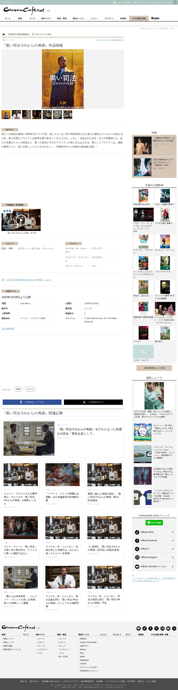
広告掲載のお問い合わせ (50, 681)
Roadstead (84, 660)
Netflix (82, 657)
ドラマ (30, 389)
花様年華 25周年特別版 (143, 317)
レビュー (94, 18)
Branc (155, 18)
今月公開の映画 (139, 18)
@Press (140, 681)
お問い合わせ (34, 681)
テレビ (32, 18)
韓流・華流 (62, 18)
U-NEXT (83, 664)
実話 (18, 389)
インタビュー (42, 649)
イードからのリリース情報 (115, 681)
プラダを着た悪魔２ (163, 223)
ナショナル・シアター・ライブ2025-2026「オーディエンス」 (164, 320)
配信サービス (78, 18)
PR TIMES (131, 681)
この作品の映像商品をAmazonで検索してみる (28, 279)
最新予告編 (7, 646)
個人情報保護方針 (87, 681)
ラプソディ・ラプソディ (143, 251)
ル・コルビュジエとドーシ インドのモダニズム (143, 274)
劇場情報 (9, 328)
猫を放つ (159, 341)
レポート (40, 642)
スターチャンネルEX (88, 667)
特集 (166, 635)
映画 (20, 18)
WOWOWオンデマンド (89, 671)
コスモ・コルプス (141, 360)
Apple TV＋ (84, 646)
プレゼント (109, 18)
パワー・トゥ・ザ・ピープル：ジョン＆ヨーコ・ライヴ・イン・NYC (143, 227)
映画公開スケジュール (12, 649)
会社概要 (99, 681)
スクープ (40, 639)
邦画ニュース (8, 639)
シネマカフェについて (70, 681)
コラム (40, 653)
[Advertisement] (37, 179)
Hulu (82, 653)
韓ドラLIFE (63, 657)
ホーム (8, 18)
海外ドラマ (46, 18)
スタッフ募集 (151, 681)
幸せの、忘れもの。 (142, 296)
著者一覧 (23, 681)
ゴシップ (40, 646)
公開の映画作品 (109, 40)
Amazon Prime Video (88, 642)
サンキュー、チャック (164, 250)
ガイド (128, 635)
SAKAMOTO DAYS (141, 204)
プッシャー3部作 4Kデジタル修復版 (164, 297)
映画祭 (123, 18)
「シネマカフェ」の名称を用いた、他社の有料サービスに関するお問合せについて (154, 579)
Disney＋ (83, 649)
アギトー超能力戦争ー (164, 204)
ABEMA (83, 639)
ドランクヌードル (162, 271)
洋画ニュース (8, 642)
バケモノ (137, 341)
